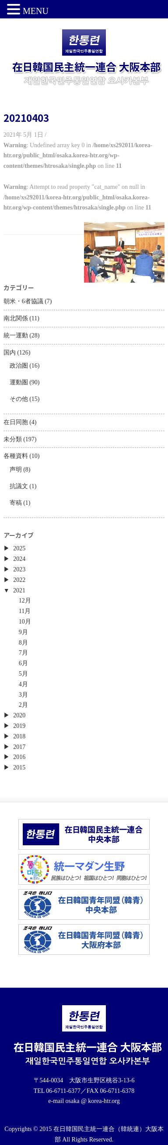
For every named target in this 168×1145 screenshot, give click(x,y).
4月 (23, 684)
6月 (23, 663)
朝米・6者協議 (23, 301)
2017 (19, 747)
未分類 (13, 439)
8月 (23, 642)
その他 (19, 399)
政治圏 (19, 365)
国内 (10, 352)
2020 (19, 715)
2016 (19, 757)
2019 (19, 726)
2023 (19, 569)
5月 (23, 673)
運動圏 (19, 382)
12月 (25, 600)
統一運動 (16, 335)
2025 (19, 548)
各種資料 (16, 456)
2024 (19, 559)
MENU (36, 11)
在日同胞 (16, 422)
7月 (23, 652)
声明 (16, 469)
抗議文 (19, 486)
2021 (19, 590)
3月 (23, 694)
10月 (25, 621)
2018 (19, 736)
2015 (19, 767)
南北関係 (16, 318)
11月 (25, 611)
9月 (23, 632)
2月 (23, 705)
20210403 (26, 117)
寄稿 (16, 503)
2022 (19, 580)
